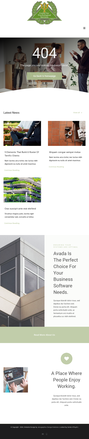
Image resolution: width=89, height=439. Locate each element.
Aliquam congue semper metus (65, 152)
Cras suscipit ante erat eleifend (20, 208)
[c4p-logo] (44, 2)
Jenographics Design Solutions (48, 427)
